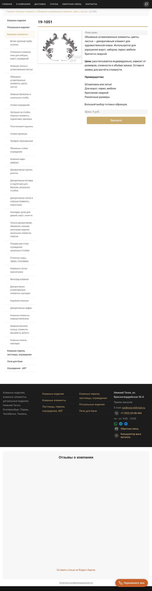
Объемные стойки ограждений (19, 150)
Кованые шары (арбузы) (17, 161)
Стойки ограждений (20, 105)
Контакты (91, 4)
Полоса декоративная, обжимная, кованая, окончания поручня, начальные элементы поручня (21, 230)
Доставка (40, 4)
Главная (7, 4)
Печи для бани (14, 361)
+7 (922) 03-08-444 (131, 413)
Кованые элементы (25, 11)
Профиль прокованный (21, 141)
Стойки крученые (18, 134)
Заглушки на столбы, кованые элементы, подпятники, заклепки (21, 115)
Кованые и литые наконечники (18, 270)
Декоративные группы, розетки (21, 171)
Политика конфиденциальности (76, 582)
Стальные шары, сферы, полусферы (19, 260)
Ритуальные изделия (18, 27)
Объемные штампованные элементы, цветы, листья (62, 11)
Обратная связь (71, 4)
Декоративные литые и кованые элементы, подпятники (21, 201)
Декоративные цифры (21, 308)
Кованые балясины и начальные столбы (20, 96)
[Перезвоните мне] (131, 583)
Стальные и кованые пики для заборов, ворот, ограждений (20, 55)
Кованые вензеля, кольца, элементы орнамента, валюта (19, 329)
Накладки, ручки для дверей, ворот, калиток (21, 214)
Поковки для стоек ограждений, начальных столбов (19, 247)
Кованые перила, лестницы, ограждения (19, 352)
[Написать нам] (146, 4)
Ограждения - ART (16, 368)
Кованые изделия (16, 20)
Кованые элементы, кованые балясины (20, 317)
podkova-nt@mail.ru (133, 407)
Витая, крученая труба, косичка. (21, 43)
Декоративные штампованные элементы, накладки (20, 290)
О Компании (23, 4)
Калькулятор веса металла (127, 436)
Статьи (54, 4)
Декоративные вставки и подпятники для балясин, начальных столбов (21, 185)
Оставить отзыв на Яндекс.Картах (76, 570)
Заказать (116, 120)
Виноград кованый (19, 279)
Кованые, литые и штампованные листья (21, 68)
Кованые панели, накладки (18, 342)
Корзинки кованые (19, 301)
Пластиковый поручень (21, 126)
